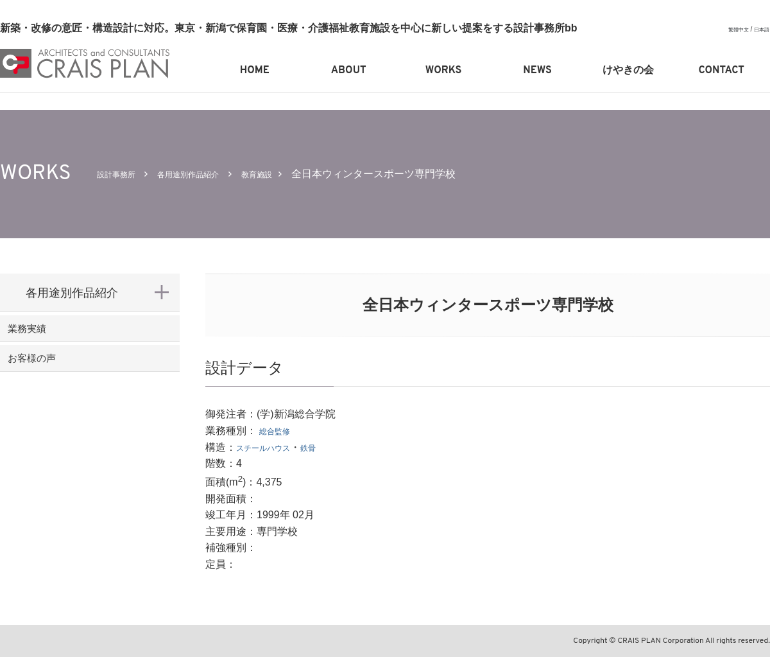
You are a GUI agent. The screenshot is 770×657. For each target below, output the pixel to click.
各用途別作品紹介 (211, 173)
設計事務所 (122, 173)
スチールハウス (272, 447)
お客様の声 (54, 376)
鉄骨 (328, 447)
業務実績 (49, 334)
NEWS (537, 70)
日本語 (759, 29)
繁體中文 (732, 29)
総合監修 (279, 430)
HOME (255, 70)
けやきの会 (628, 70)
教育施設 (295, 173)
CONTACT (721, 70)
